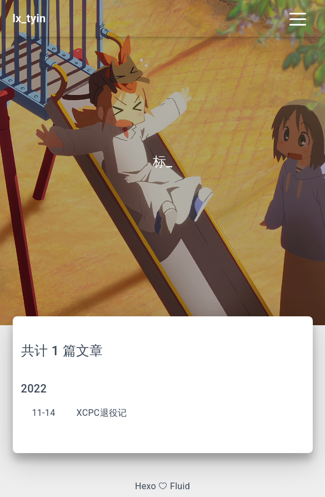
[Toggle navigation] (298, 18)
